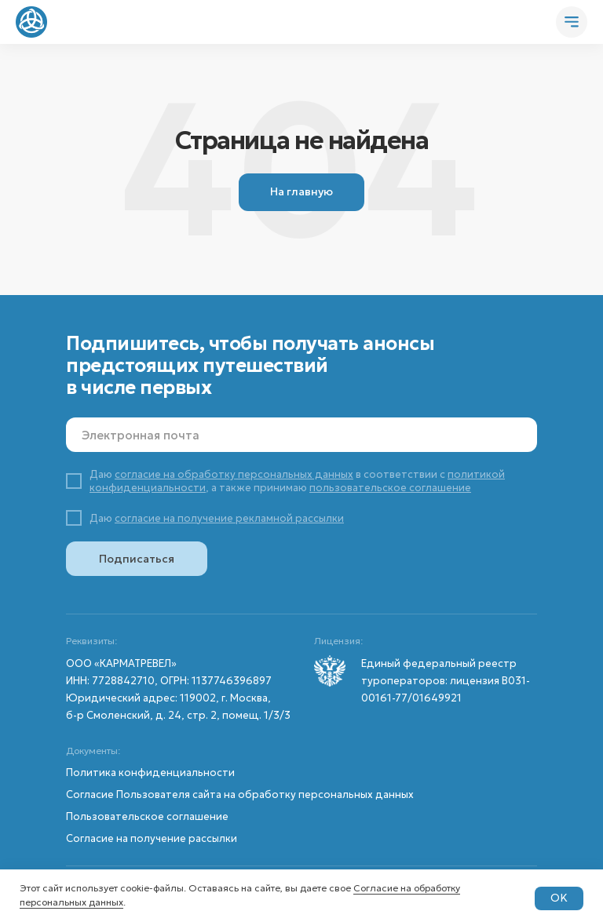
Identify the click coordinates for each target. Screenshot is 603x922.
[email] (301, 434)
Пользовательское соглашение (147, 816)
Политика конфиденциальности (150, 772)
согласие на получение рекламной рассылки (229, 518)
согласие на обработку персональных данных (234, 474)
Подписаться (136, 559)
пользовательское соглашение (390, 487)
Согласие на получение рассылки (151, 838)
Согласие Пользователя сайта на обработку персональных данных (240, 794)
